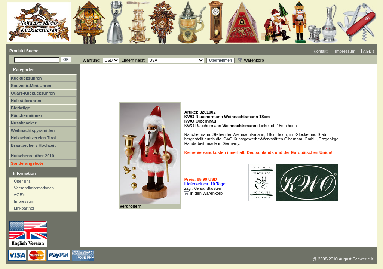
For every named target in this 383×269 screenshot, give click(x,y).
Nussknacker (24, 123)
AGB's (368, 51)
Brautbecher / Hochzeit (33, 145)
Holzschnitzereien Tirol (33, 138)
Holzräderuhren (26, 100)
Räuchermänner (26, 115)
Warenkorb (251, 60)
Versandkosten (207, 188)
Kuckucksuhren (26, 78)
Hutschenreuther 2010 (32, 156)
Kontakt (320, 51)
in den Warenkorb (206, 193)
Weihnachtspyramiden (33, 130)
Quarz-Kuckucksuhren (33, 93)
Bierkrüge (20, 108)
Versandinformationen (32, 188)
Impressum (345, 51)
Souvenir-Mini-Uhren (31, 85)
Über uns (20, 181)
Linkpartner (22, 208)
